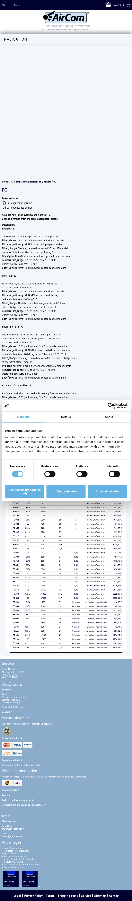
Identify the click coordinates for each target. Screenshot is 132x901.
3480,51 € (117, 598)
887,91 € (118, 631)
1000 (43, 507)
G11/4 (27, 528)
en (3, 5)
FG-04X (16, 561)
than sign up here (11, 836)
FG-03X (16, 557)
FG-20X (16, 594)
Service (5, 689)
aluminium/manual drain (96, 602)
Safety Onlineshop (11, 738)
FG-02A (16, 602)
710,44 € (118, 524)
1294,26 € (117, 635)
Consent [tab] (23, 417)
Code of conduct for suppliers (16, 800)
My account (7, 821)
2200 (43, 515)
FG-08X (16, 573)
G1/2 (28, 511)
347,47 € (118, 552)
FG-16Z (16, 540)
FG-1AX (16, 581)
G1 (28, 524)
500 (43, 503)
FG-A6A (16, 614)
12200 (43, 536)
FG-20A (16, 643)
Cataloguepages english (19, 207)
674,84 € (118, 520)
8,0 (60, 540)
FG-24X (16, 598)
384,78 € (118, 606)
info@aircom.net (17, 707)
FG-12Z (16, 536)
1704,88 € (117, 639)
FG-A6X (16, 565)
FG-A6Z (16, 515)
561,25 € (118, 614)
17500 (43, 540)
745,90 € (118, 627)
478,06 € (118, 511)
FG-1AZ (16, 532)
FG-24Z (16, 548)
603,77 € (118, 515)
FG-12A (16, 635)
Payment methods (11, 760)
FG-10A (16, 627)
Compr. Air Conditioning (27, 181)
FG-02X (16, 552)
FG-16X (16, 590)
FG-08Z (16, 524)
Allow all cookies (107, 491)
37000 (43, 548)
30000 (43, 544)
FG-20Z (16, 544)
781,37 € (118, 528)
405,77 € (118, 507)
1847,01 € (117, 540)
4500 (43, 524)
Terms (5, 795)
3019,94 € (117, 544)
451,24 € (118, 610)
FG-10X (16, 577)
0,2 (60, 503)
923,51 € (118, 532)
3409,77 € (117, 548)
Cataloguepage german (19, 202)
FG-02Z (16, 503)
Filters (47, 181)
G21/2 (27, 544)
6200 (43, 528)
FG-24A (16, 647)
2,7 (60, 528)
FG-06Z (16, 520)
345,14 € (118, 503)
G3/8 (28, 507)
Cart (109, 5)
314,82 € (118, 602)
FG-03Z (16, 507)
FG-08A (16, 622)
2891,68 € (117, 643)
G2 (28, 540)
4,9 (60, 536)
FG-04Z (16, 511)
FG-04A (16, 610)
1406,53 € (117, 536)
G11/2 (27, 532)
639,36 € (118, 618)
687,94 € (118, 622)
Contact (6, 711)
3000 (43, 520)
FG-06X (16, 569)
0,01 (76, 552)
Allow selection (66, 491)
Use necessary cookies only (24, 491)
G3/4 (28, 515)
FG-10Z (16, 528)
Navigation (15, 39)
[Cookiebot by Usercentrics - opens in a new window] (110, 406)
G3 (28, 548)
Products (7, 181)
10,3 (60, 544)
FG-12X (16, 585)
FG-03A (16, 606)
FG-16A (16, 639)
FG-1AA (16, 631)
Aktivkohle (76, 602)
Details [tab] (66, 417)
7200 (43, 532)
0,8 (60, 507)
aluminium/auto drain (96, 503)
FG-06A (16, 618)
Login (17, 5)
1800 (43, 511)
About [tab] (109, 417)
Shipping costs (9, 789)
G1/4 (28, 503)
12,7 (60, 548)
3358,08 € (117, 647)
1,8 (60, 520)
